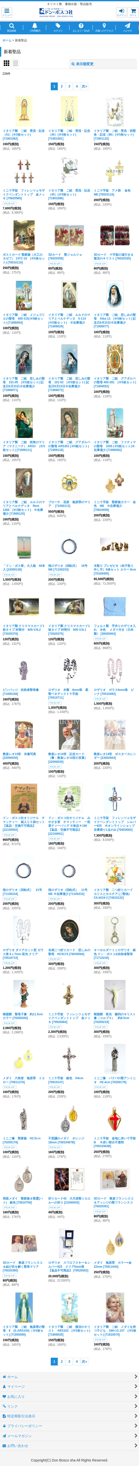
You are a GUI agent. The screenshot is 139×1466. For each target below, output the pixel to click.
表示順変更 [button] (83, 64)
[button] (6, 12)
